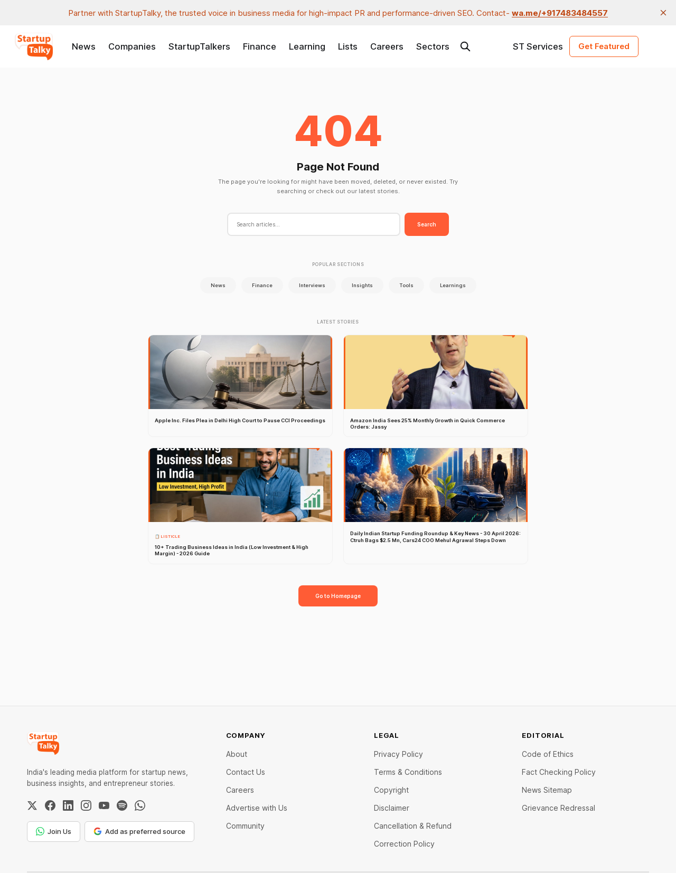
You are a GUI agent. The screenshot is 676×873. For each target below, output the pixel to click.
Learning (307, 46)
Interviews (312, 285)
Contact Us (245, 771)
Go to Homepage (338, 596)
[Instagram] (86, 805)
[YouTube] (104, 805)
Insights (362, 285)
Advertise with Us (256, 807)
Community (245, 825)
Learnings (453, 285)
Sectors (432, 46)
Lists (348, 46)
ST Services (538, 46)
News (84, 46)
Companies (132, 46)
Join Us (53, 831)
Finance (259, 46)
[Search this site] (465, 46)
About (236, 753)
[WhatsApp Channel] (140, 805)
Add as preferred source (139, 831)
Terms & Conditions (408, 771)
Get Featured (604, 46)
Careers (386, 46)
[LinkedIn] (68, 805)
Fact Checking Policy (559, 771)
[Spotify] (122, 805)
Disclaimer (391, 807)
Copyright (391, 789)
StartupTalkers (199, 46)
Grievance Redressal (558, 807)
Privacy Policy (398, 753)
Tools (406, 285)
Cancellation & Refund (413, 825)
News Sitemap (547, 789)
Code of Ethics (548, 753)
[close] (663, 12)
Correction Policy (404, 843)
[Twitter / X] (32, 805)
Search (426, 224)
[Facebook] (50, 805)
